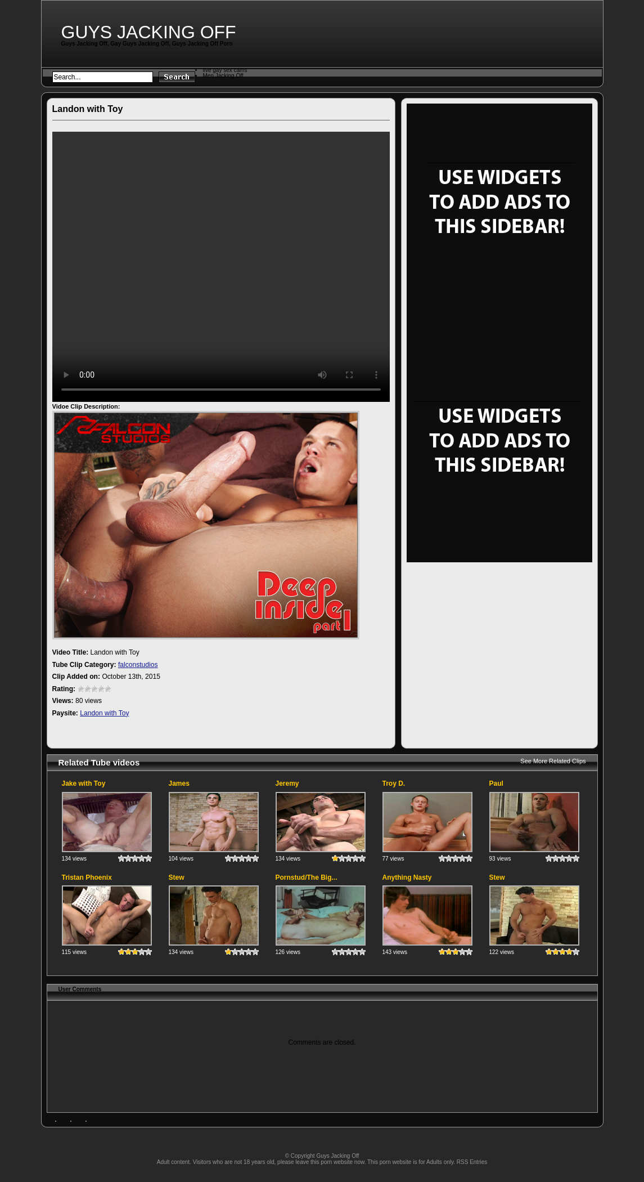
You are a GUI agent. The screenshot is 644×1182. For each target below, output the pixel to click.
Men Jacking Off (223, 76)
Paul (496, 783)
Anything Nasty (407, 877)
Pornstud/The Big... (306, 877)
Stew (176, 877)
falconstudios (138, 665)
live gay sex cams (225, 70)
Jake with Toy (84, 783)
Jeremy (287, 783)
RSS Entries (472, 1162)
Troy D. (394, 783)
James (179, 783)
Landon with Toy (104, 713)
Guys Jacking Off (148, 32)
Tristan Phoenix (87, 877)
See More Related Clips (553, 761)
